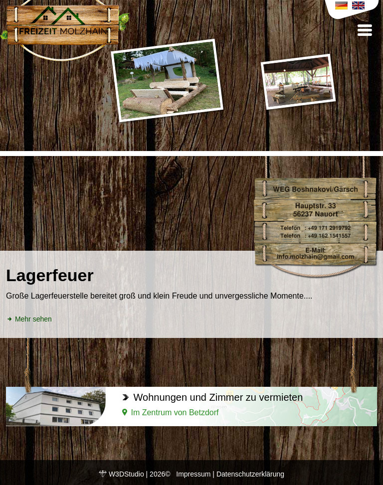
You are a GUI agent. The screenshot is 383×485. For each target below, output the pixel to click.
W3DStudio (126, 474)
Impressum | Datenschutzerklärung (230, 474)
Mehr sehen (29, 319)
